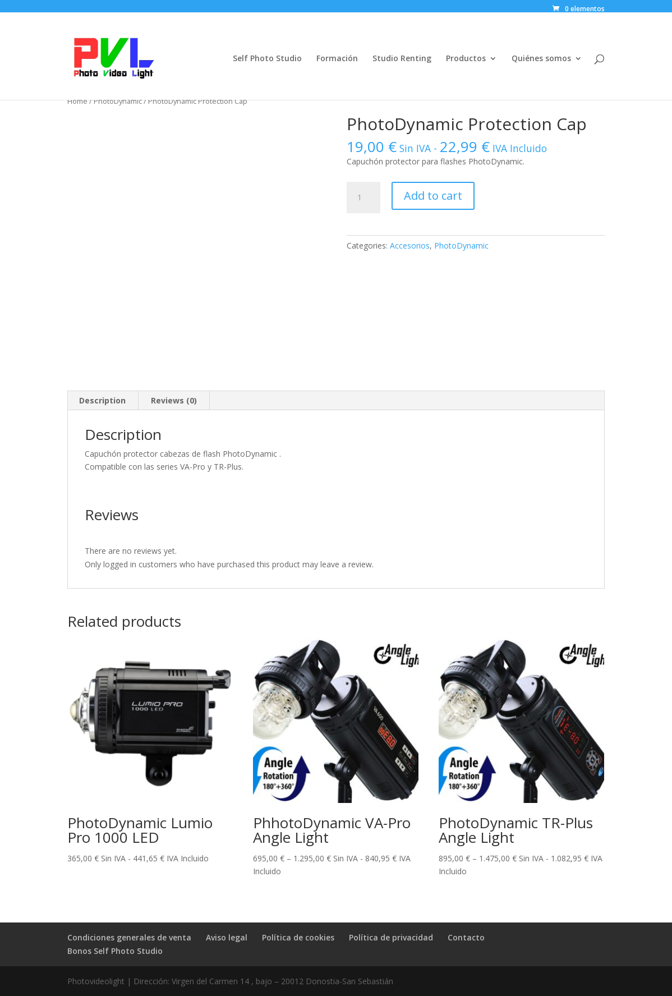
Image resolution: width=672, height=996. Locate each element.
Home (77, 101)
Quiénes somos (541, 58)
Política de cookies (298, 937)
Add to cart (433, 195)
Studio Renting (401, 58)
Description (102, 400)
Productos (466, 58)
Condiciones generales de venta (129, 937)
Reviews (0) (174, 400)
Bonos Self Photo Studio (115, 950)
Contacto (466, 937)
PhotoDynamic (118, 101)
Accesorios (410, 245)
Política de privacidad (391, 937)
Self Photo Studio (267, 58)
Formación (337, 58)
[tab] (103, 400)
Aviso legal (226, 937)
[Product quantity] (363, 197)
